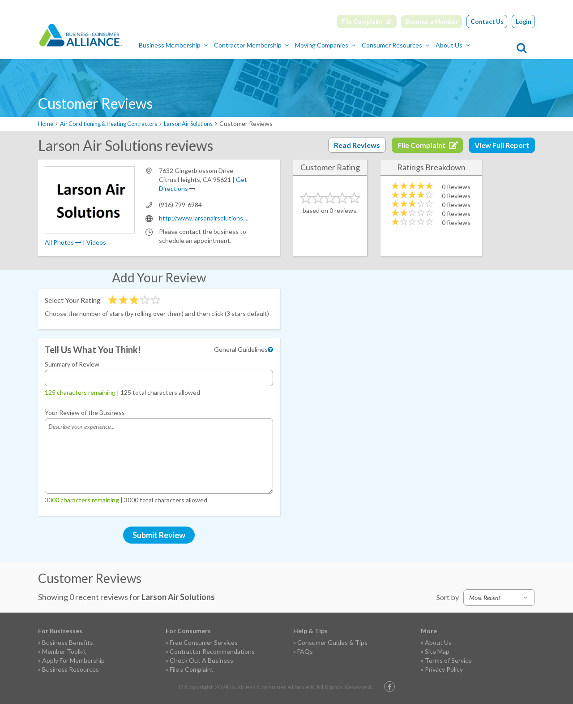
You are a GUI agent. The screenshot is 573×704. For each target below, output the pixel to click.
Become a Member (431, 21)
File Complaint (363, 21)
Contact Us (487, 21)
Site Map (437, 651)
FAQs (305, 651)
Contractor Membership (290, 45)
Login (523, 21)
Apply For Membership (73, 660)
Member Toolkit (64, 651)
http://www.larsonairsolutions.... (203, 217)
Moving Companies (364, 45)
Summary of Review (72, 363)
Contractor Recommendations (212, 651)
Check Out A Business (201, 660)
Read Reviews (357, 144)
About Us (492, 45)
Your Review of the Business (85, 412)
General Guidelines (241, 349)
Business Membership (212, 45)
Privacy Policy (444, 669)
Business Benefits (67, 642)
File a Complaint (192, 669)
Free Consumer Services (204, 642)
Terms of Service (448, 660)
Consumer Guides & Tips (332, 642)
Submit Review (159, 535)
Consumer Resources (434, 45)
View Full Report (502, 144)
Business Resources (70, 669)
